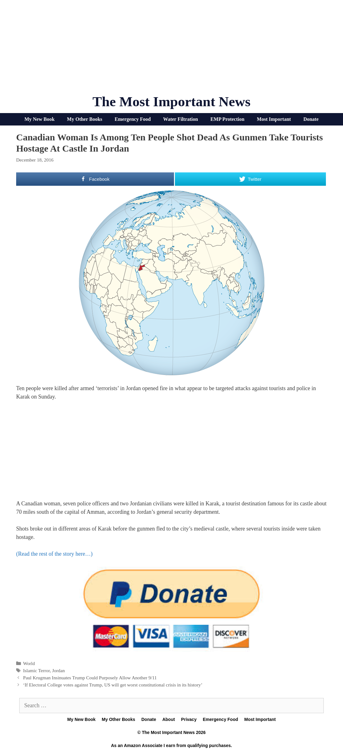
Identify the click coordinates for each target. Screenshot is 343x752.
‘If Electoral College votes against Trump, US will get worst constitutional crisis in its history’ (112, 684)
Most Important (274, 119)
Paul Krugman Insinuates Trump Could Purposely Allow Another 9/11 (90, 677)
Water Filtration (180, 119)
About (168, 719)
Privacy (189, 719)
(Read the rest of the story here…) (54, 554)
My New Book (40, 119)
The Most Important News (172, 101)
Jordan (58, 670)
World (29, 663)
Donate (310, 119)
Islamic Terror (36, 670)
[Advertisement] (171, 49)
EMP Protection (227, 119)
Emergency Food (133, 119)
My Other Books (84, 119)
